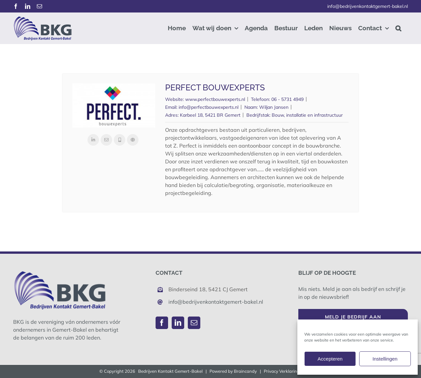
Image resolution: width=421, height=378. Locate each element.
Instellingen (385, 359)
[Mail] (194, 323)
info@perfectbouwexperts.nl (208, 107)
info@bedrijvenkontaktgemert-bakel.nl (367, 6)
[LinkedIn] (178, 323)
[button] (398, 28)
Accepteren (330, 359)
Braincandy (245, 371)
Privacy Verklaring (282, 371)
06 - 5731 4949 (287, 99)
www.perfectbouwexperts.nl (215, 99)
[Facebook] (162, 323)
